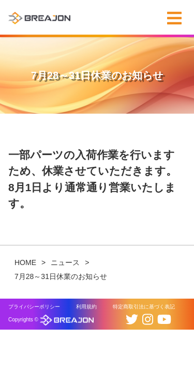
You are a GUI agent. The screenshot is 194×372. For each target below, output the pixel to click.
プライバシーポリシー (34, 306)
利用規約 (86, 306)
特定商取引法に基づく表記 (144, 306)
